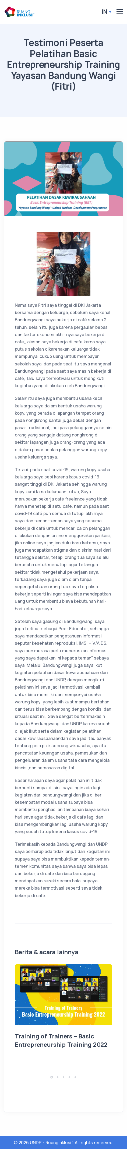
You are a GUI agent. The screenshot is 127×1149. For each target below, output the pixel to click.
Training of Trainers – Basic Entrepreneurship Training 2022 (61, 1040)
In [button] (105, 11)
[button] (52, 1077)
